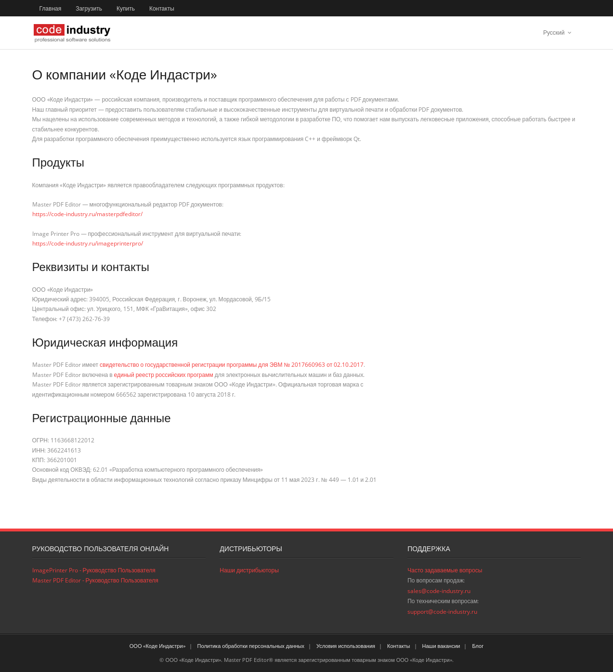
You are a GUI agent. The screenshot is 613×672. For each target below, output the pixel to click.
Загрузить (89, 8)
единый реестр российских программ (163, 375)
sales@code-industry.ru (438, 591)
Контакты (161, 8)
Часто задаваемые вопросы (444, 570)
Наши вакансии (441, 645)
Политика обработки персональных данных (250, 645)
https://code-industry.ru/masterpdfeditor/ (87, 214)
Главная (50, 8)
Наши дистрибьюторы (249, 570)
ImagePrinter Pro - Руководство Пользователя (94, 570)
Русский (554, 32)
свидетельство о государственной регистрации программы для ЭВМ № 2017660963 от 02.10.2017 (232, 365)
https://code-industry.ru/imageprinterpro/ (87, 243)
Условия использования (345, 645)
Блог (477, 645)
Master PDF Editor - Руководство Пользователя (95, 580)
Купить (126, 8)
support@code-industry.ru (442, 611)
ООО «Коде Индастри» (157, 645)
